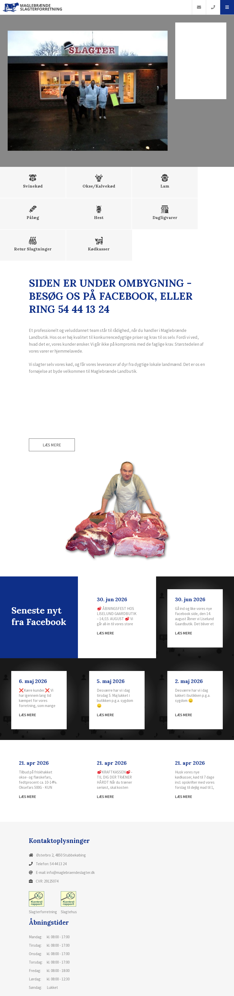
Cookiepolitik (37, 989)
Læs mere (52, 414)
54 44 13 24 (58, 833)
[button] (227, 7)
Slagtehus (69, 872)
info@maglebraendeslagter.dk (71, 842)
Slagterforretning (43, 872)
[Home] (96, 7)
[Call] (213, 7)
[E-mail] (199, 7)
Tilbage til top (193, 989)
